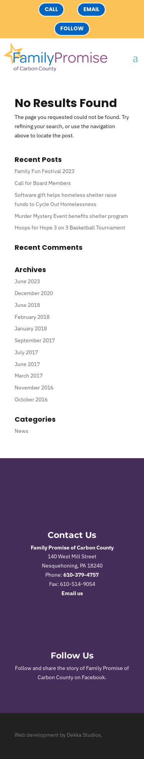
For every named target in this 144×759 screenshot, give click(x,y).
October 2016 (31, 399)
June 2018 (27, 305)
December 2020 (34, 293)
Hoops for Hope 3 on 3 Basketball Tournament (70, 227)
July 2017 (26, 352)
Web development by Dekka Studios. (59, 734)
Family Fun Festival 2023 (44, 171)
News (21, 430)
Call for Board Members (43, 183)
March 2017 (29, 375)
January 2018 (31, 328)
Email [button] (91, 9)
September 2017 (35, 340)
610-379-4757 (81, 574)
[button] (135, 57)
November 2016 (34, 387)
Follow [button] (72, 28)
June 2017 (27, 364)
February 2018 (32, 317)
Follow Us (72, 655)
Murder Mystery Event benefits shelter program (71, 216)
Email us (72, 593)
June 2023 (27, 281)
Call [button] (51, 9)
